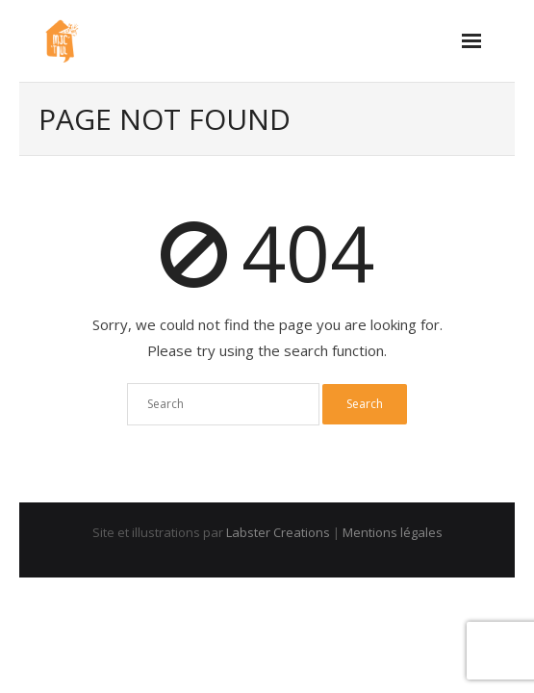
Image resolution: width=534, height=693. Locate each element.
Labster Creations (278, 532)
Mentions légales (393, 532)
